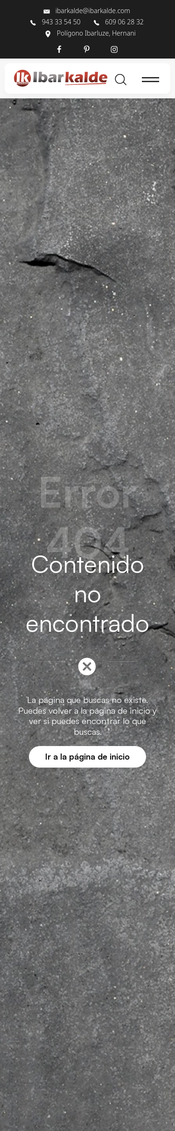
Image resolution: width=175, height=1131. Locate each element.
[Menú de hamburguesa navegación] (150, 78)
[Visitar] (60, 49)
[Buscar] (120, 78)
